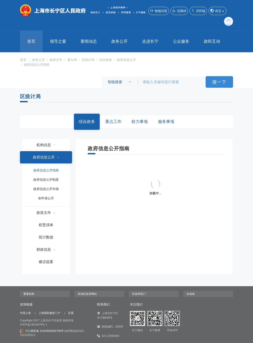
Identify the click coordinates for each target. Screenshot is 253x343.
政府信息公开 (126, 60)
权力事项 (139, 121)
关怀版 (198, 11)
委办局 (72, 60)
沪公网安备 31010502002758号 (42, 331)
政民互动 (212, 41)
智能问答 (158, 11)
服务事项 (166, 121)
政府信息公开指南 (36, 64)
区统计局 (88, 60)
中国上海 (25, 313)
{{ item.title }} (110, 166)
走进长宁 (150, 41)
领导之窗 (58, 41)
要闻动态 (88, 41)
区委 (71, 313)
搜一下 (219, 82)
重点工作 (113, 121)
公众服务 (181, 41)
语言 (217, 11)
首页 (31, 41)
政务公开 (119, 41)
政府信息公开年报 (46, 189)
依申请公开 (46, 198)
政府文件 (56, 60)
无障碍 (179, 11)
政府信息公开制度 (46, 179)
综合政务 (105, 60)
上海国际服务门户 (49, 313)
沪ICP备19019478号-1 (33, 324)
